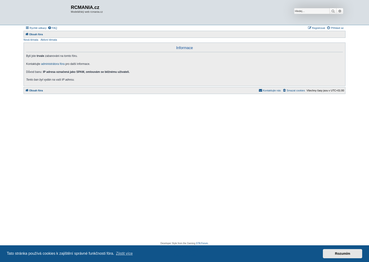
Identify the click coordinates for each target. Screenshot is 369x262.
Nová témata (31, 39)
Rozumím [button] (342, 253)
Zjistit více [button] (124, 253)
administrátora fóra (52, 64)
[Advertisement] (184, 169)
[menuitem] (52, 28)
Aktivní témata (48, 39)
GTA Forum (202, 243)
